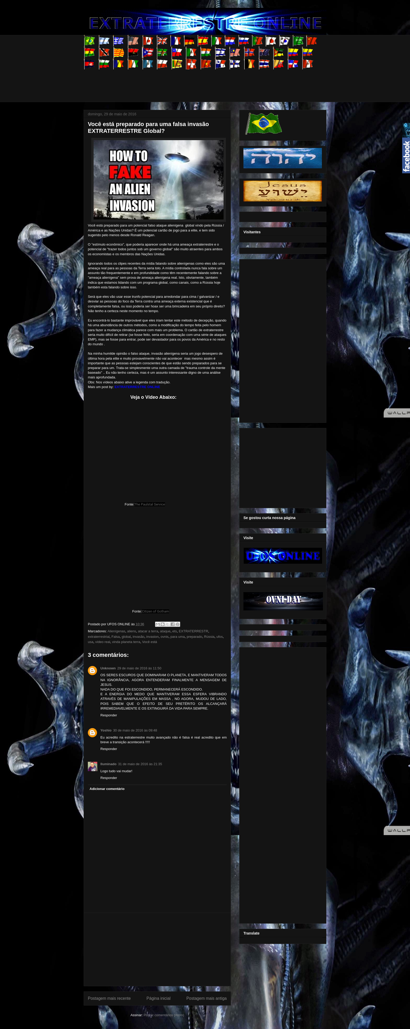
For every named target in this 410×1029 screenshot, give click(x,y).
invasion (152, 637)
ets (174, 631)
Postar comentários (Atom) (164, 1015)
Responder (108, 715)
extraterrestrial (99, 637)
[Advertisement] (179, 81)
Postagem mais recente (109, 998)
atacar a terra (148, 631)
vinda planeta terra (126, 642)
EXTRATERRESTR (193, 631)
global (126, 637)
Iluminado (108, 764)
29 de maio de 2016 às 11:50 (139, 668)
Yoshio (105, 730)
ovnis (164, 637)
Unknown (108, 668)
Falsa (115, 637)
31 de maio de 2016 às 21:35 (140, 764)
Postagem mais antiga (206, 998)
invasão (138, 637)
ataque (165, 631)
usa (90, 642)
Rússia (209, 637)
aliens (131, 631)
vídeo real (102, 642)
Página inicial (158, 998)
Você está (149, 642)
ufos (220, 637)
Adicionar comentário (107, 789)
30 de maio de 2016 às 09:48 (135, 730)
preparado (194, 637)
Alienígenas (116, 631)
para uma (177, 637)
